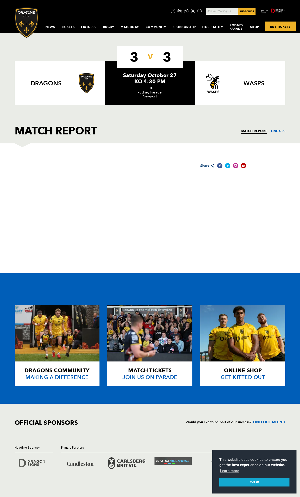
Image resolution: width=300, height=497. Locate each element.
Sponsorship (184, 27)
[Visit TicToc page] (199, 11)
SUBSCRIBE (247, 11)
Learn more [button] (229, 471)
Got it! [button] (254, 482)
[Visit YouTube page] (193, 11)
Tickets (68, 27)
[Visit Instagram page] (180, 11)
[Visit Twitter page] (186, 11)
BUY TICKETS (280, 26)
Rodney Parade (236, 26)
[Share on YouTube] (243, 165)
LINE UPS (278, 131)
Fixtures (88, 27)
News (50, 27)
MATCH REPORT (254, 131)
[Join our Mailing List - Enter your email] (231, 11)
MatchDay (130, 27)
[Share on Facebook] (219, 165)
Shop (254, 27)
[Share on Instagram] (235, 165)
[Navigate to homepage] (26, 22)
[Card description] (57, 345)
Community (156, 27)
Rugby (108, 27)
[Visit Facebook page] (173, 11)
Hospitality (212, 27)
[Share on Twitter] (227, 165)
